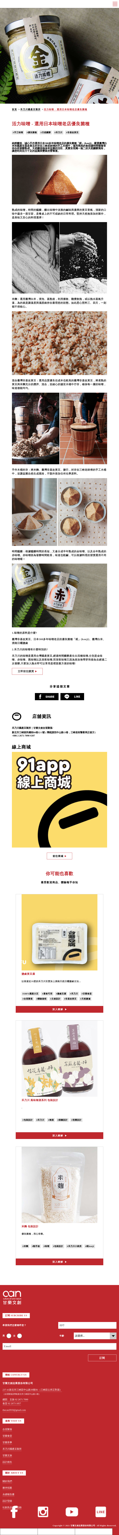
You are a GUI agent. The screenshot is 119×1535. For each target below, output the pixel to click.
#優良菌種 (32, 132)
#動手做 (36, 1246)
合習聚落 (7, 1429)
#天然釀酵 (46, 132)
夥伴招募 (7, 1488)
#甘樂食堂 (87, 993)
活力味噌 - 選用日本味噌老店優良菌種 (65, 109)
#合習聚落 (28, 999)
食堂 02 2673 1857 (12, 1403)
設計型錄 (7, 1501)
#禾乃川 (59, 132)
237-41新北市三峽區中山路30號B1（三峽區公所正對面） (32, 1389)
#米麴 (25, 1246)
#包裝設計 (28, 1120)
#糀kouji (89, 1246)
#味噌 (46, 1246)
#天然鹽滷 (85, 999)
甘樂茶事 (7, 1442)
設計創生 (7, 1462)
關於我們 (7, 1481)
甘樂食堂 (7, 1436)
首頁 (14, 109)
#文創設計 (55, 999)
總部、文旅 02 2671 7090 (15, 1399)
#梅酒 (51, 1120)
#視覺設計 (76, 1120)
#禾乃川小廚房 (74, 1246)
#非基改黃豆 (72, 132)
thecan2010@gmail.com (14, 1410)
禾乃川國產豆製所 (30, 109)
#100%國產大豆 (30, 993)
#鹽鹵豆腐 (61, 993)
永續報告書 (8, 1494)
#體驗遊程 (41, 999)
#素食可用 (47, 993)
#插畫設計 (63, 1120)
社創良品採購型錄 (12, 1507)
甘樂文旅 (7, 1455)
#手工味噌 (18, 132)
